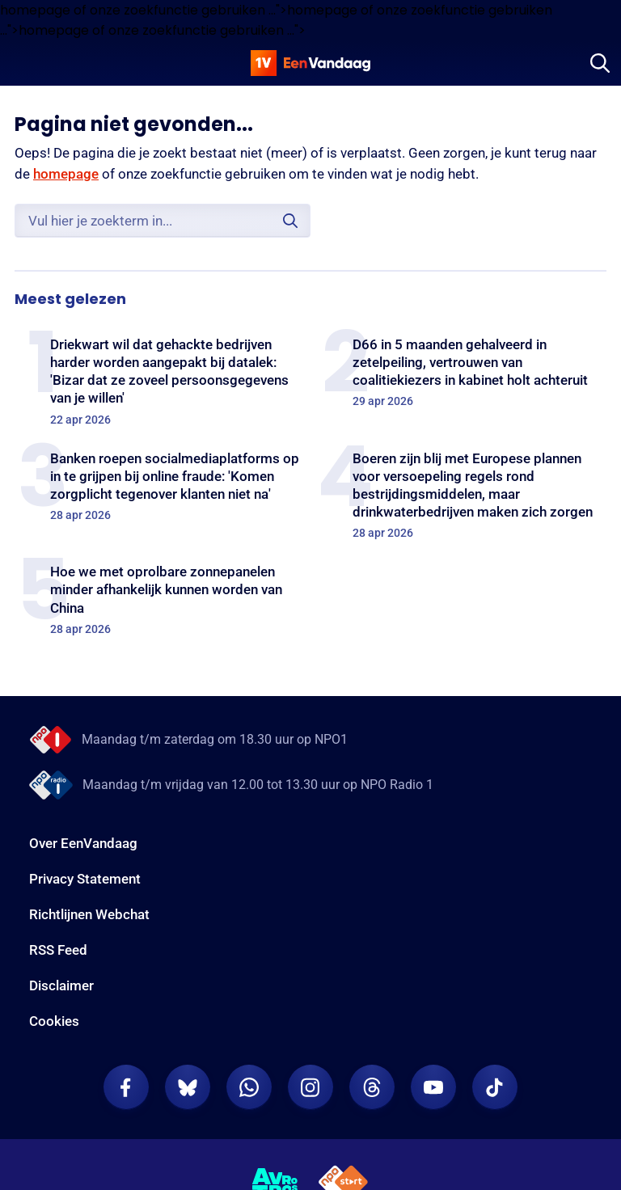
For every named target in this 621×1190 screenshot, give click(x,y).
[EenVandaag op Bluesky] (187, 1087)
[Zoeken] (600, 63)
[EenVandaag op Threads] (372, 1087)
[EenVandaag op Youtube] (433, 1087)
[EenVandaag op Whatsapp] (249, 1087)
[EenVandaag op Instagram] (310, 1087)
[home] (310, 63)
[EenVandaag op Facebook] (126, 1087)
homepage (66, 174)
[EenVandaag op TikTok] (495, 1087)
